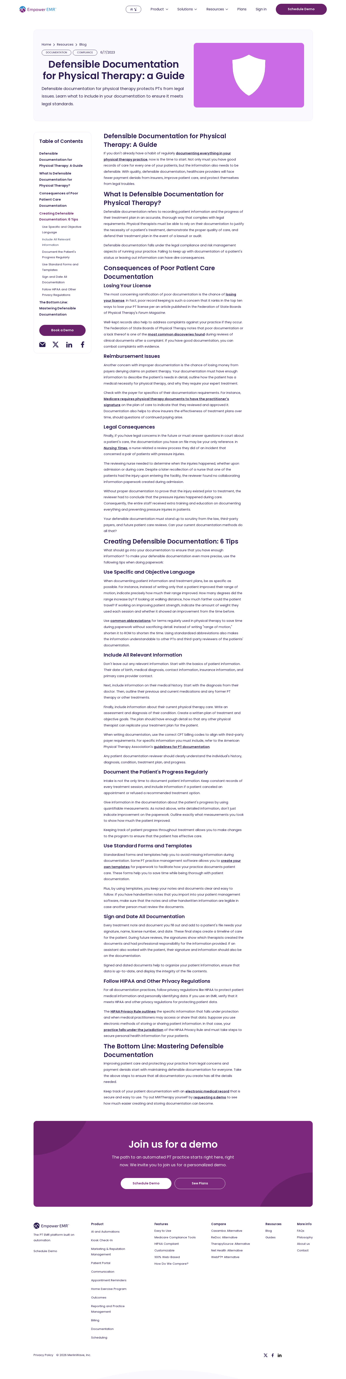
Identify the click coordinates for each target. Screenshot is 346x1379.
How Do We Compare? (171, 1264)
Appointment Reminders (108, 1280)
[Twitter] (266, 1355)
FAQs (300, 1231)
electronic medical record (207, 1091)
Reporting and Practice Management (108, 1309)
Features (161, 1224)
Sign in (261, 9)
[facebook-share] (82, 345)
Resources (65, 44)
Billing (95, 1320)
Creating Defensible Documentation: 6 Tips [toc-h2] (58, 216)
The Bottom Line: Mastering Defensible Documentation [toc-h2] (57, 308)
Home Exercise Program (108, 1289)
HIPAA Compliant (166, 1244)
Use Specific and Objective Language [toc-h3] (61, 229)
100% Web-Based (167, 1257)
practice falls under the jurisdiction (133, 1030)
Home (46, 44)
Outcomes (98, 1297)
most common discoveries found (176, 334)
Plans (241, 9)
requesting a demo (210, 1097)
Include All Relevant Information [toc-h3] (56, 242)
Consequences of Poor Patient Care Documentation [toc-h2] (58, 199)
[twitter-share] (56, 345)
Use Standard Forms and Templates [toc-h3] (60, 267)
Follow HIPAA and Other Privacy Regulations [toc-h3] (59, 292)
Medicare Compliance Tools (175, 1237)
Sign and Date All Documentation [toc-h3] (54, 280)
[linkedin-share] (69, 345)
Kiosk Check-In (102, 1240)
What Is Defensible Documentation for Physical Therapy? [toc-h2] (55, 179)
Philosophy (305, 1237)
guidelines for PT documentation (182, 747)
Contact (302, 1250)
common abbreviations (130, 621)
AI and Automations (105, 1232)
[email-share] (42, 345)
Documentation (102, 1329)
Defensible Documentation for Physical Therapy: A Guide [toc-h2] (61, 159)
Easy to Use (162, 1231)
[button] (159, 9)
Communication (102, 1272)
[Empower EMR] (37, 9)
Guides (270, 1237)
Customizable (164, 1250)
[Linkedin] (280, 1355)
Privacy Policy (43, 1355)
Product (97, 1224)
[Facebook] (273, 1355)
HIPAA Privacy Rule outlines (133, 1011)
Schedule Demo (45, 1251)
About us (303, 1244)
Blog (82, 44)
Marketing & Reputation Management (108, 1251)
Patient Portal (100, 1263)
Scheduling (99, 1337)
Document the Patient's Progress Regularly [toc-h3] (59, 255)
